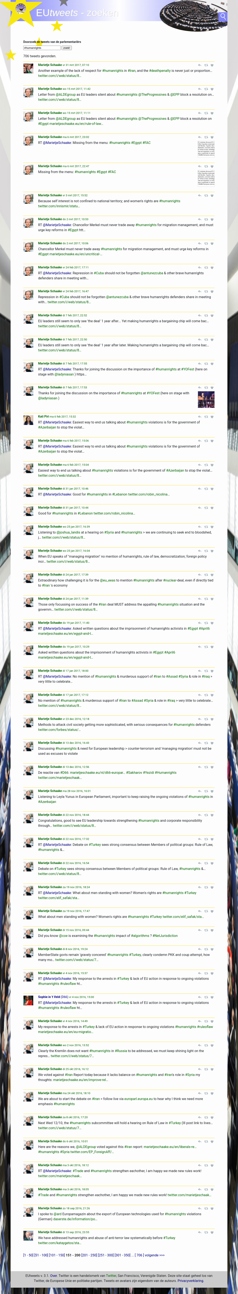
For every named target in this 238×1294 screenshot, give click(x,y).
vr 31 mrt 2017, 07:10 (76, 65)
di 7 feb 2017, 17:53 (75, 387)
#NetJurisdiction (165, 936)
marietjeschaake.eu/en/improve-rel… (80, 1080)
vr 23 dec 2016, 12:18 (76, 719)
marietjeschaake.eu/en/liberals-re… (170, 1147)
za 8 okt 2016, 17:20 (75, 1117)
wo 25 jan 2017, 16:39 (76, 526)
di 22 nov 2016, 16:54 (76, 863)
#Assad (172, 676)
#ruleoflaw (68, 984)
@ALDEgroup (66, 95)
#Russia (121, 1051)
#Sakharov (134, 773)
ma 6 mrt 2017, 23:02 (76, 137)
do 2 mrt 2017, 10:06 (76, 243)
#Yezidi (148, 773)
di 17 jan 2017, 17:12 (76, 694)
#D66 (64, 773)
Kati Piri (43, 416)
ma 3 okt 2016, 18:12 (76, 1165)
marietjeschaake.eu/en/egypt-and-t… (65, 634)
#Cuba (99, 273)
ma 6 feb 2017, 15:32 (63, 416)
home (21, 9)
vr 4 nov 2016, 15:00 (81, 997)
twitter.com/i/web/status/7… (76, 960)
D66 (64, 997)
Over (53, 1276)
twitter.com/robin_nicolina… (149, 494)
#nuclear (169, 580)
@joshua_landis (68, 532)
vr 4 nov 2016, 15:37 (75, 973)
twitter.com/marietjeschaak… (60, 778)
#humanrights (112, 71)
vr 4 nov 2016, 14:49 (75, 1021)
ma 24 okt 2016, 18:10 (76, 1093)
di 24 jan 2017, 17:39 (76, 574)
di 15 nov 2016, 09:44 (76, 930)
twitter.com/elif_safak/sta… (58, 898)
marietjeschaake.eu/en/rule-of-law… (76, 124)
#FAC (147, 143)
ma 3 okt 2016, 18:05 (76, 1189)
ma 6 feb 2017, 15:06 (76, 440)
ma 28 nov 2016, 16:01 (77, 791)
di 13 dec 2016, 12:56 (76, 766)
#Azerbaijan (47, 427)
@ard (57, 1214)
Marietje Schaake (50, 65)
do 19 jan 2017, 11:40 (76, 622)
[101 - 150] (57, 1255)
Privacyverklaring (190, 1281)
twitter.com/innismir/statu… (59, 206)
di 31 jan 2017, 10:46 (76, 488)
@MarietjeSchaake (57, 143)
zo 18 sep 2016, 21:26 (76, 1208)
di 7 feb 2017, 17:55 (75, 363)
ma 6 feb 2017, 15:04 (76, 464)
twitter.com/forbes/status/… (59, 730)
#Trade (78, 1171)
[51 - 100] (41, 1255)
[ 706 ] (139, 1255)
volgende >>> (155, 1255)
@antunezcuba (152, 273)
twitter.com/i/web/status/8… (59, 76)
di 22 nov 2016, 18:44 (76, 814)
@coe (63, 936)
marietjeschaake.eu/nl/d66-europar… (97, 773)
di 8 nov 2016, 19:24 (75, 949)
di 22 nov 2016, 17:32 (76, 839)
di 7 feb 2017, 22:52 (75, 315)
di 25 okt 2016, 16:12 (76, 1069)
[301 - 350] (122, 1255)
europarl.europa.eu (138, 1099)
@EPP (175, 95)
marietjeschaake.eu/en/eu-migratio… (65, 1032)
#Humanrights (165, 773)
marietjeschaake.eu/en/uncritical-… (76, 254)
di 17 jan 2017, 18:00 (76, 670)
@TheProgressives (152, 95)
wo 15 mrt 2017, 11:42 (77, 88)
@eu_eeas (107, 580)
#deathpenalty (160, 71)
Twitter (111, 1276)
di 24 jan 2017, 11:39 (76, 598)
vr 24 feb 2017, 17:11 (76, 267)
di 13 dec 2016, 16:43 (76, 742)
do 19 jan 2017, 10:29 (76, 646)
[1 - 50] (28, 1255)
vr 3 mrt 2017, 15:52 (75, 195)
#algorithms (140, 936)
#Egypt (43, 124)
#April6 (204, 629)
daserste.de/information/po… (75, 1219)
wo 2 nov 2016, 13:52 (76, 1045)
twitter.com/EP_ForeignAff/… (92, 1152)
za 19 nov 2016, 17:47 (76, 911)
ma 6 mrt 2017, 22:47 (76, 166)
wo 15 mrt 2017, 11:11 (77, 113)
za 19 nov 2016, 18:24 (76, 887)
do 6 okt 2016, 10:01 (75, 1141)
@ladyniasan (64, 374)
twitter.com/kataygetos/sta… (59, 1243)
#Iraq (206, 676)
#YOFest (187, 369)
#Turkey (95, 845)
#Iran (132, 71)
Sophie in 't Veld (49, 997)
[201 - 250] (89, 1255)
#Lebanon (119, 494)
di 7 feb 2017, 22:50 (75, 339)
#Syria (109, 532)
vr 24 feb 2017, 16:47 (76, 291)
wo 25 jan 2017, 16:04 (76, 550)
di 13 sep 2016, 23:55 (76, 1232)
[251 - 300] (106, 1255)
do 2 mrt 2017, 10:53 (76, 219)
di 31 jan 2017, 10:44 (76, 507)
